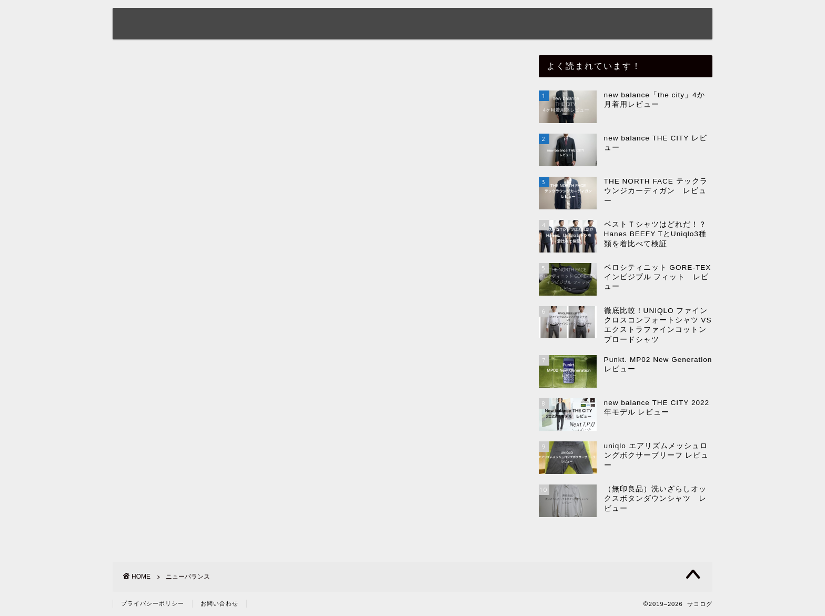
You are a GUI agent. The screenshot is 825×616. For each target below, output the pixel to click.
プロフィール (345, 24)
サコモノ (424, 24)
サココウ (561, 24)
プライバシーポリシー (152, 603)
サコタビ (629, 24)
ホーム (271, 24)
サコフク (492, 24)
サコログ (150, 23)
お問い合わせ (219, 603)
